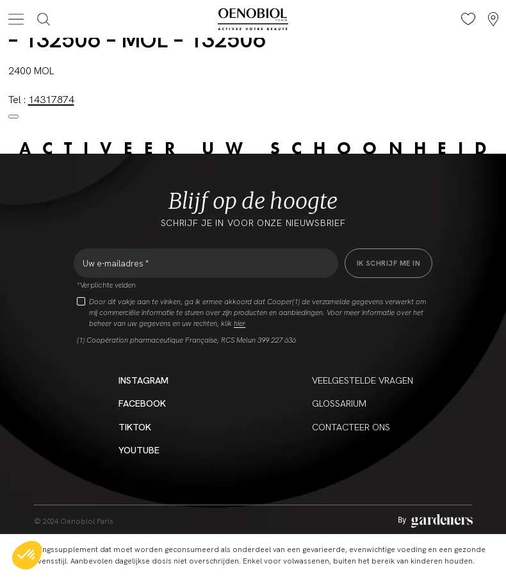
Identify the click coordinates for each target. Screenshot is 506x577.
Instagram (143, 380)
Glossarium (339, 403)
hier (239, 323)
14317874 (51, 99)
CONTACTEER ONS (351, 427)
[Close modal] (13, 116)
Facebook (142, 403)
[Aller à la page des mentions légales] (435, 520)
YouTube (138, 450)
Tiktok (134, 427)
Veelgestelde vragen (362, 380)
